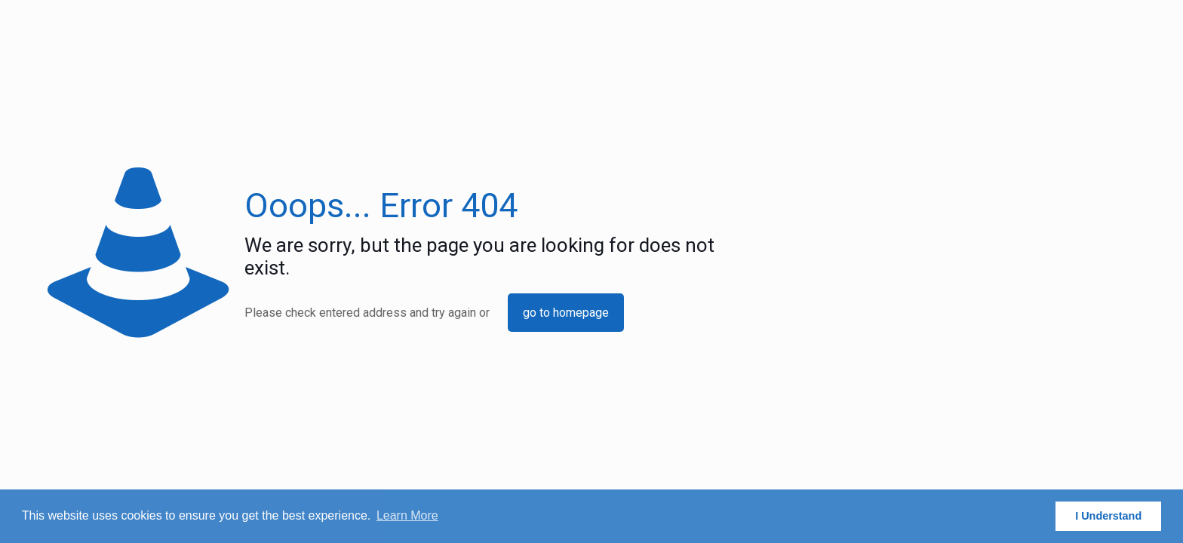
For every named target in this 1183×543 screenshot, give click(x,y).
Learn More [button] (407, 515)
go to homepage (566, 312)
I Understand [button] (1108, 516)
